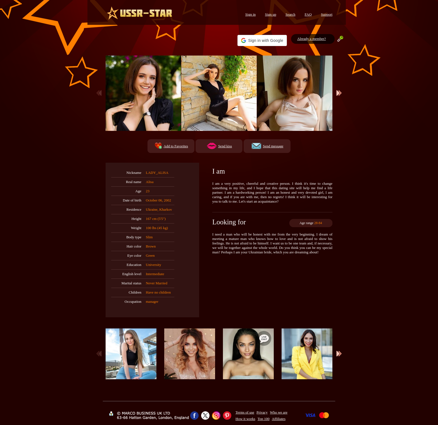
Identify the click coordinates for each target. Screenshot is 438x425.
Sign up (270, 14)
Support (326, 14)
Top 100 (264, 419)
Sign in (250, 14)
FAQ (308, 14)
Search (290, 14)
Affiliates (278, 419)
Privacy (262, 412)
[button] (262, 40)
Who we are (278, 412)
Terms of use (244, 412)
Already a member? (311, 39)
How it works (245, 419)
